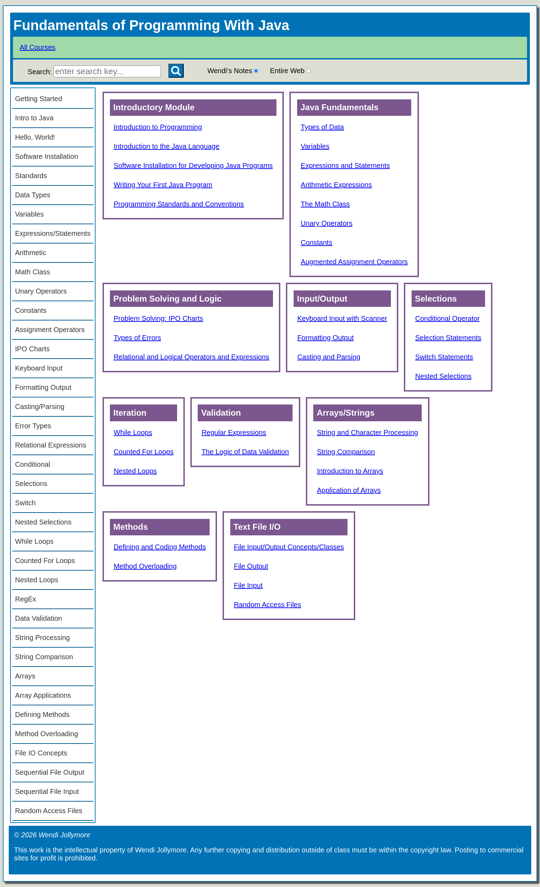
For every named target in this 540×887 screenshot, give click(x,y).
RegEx (25, 599)
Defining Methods (42, 714)
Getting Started (38, 99)
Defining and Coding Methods (160, 547)
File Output (251, 566)
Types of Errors (137, 338)
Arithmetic (30, 252)
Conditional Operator (447, 318)
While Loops (34, 541)
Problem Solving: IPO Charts (158, 318)
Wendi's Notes (232, 71)
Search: (94, 72)
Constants (31, 310)
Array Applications (43, 695)
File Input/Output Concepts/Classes (289, 547)
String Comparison (44, 657)
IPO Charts (32, 349)
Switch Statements (444, 357)
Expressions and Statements (345, 165)
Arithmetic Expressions (336, 185)
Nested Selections (43, 522)
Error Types (33, 426)
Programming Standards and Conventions (179, 204)
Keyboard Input (39, 368)
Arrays (25, 676)
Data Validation (38, 618)
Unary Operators (41, 291)
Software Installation (46, 156)
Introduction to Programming (158, 127)
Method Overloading (46, 734)
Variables (29, 214)
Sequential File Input (47, 791)
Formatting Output (43, 387)
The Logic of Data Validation (245, 452)
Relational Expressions (50, 445)
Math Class (32, 272)
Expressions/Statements (53, 233)
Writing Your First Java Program (163, 185)
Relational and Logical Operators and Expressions (191, 357)
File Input (248, 585)
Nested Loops (36, 580)
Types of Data (322, 127)
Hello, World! (35, 137)
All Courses (37, 47)
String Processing (42, 637)
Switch (25, 503)
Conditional (32, 464)
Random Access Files (48, 811)
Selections (31, 483)
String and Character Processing (367, 432)
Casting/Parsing (39, 406)
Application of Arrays (349, 490)
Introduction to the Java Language (166, 146)
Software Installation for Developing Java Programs (193, 165)
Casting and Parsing (328, 357)
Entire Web (290, 71)
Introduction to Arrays (350, 471)
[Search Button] (176, 71)
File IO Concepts (41, 753)
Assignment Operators (50, 329)
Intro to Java (34, 118)
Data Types (32, 195)
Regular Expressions (234, 432)
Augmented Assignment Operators (354, 262)
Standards (31, 175)
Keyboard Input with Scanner (342, 318)
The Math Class (325, 204)
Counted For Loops (45, 560)
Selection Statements (448, 338)
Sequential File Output (49, 772)
